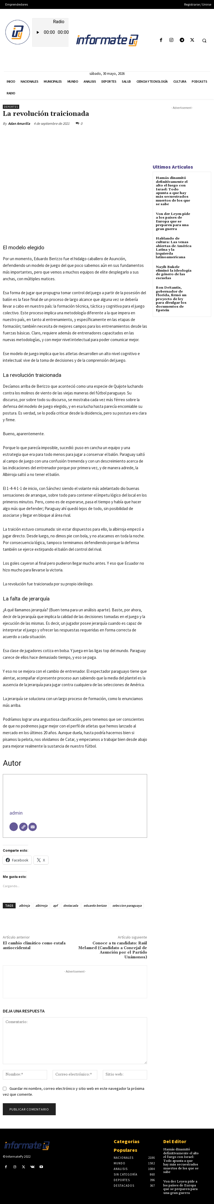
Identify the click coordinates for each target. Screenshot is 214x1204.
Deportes (11, 107)
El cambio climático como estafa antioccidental (34, 946)
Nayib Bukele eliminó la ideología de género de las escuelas (173, 271)
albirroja (41, 905)
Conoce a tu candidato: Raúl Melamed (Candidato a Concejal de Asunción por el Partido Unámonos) (112, 950)
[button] (204, 40)
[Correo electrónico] (32, 827)
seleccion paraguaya (127, 905)
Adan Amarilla (19, 123)
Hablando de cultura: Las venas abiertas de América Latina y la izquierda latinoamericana (173, 247)
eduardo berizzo (95, 905)
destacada (70, 905)
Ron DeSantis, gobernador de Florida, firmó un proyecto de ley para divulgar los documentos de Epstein (171, 297)
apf (55, 905)
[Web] (23, 827)
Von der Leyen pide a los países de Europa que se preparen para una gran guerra (172, 220)
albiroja (24, 905)
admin (16, 813)
